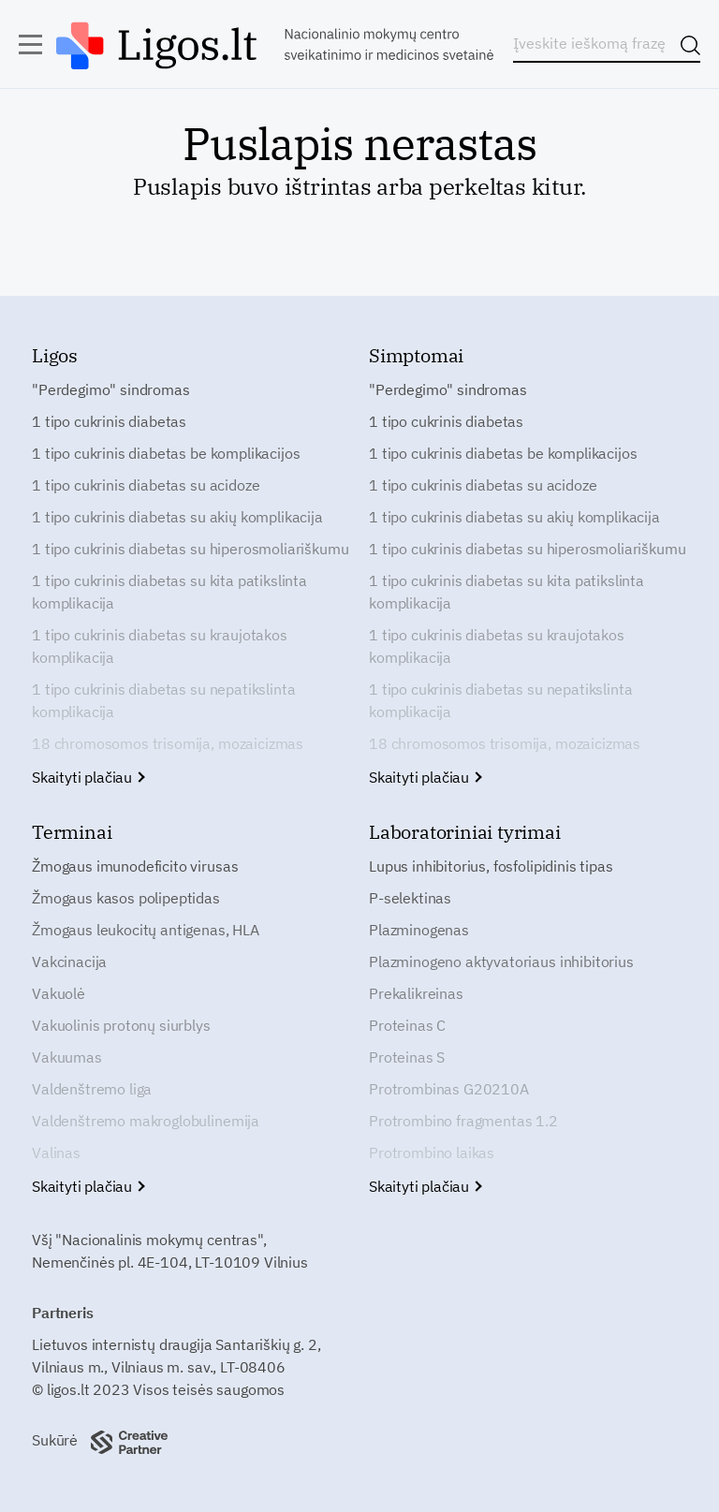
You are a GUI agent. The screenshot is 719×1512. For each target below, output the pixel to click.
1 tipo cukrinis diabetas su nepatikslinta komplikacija (163, 700)
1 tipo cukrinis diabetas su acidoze (145, 485)
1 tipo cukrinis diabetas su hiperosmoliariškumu (190, 548)
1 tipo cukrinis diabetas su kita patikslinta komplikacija (169, 591)
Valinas (56, 1152)
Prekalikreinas (416, 993)
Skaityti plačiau (87, 777)
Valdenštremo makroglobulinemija (145, 1120)
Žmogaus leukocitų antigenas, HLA (145, 929)
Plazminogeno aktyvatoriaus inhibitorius (501, 961)
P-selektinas (410, 897)
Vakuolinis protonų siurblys (121, 1025)
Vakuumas (67, 1057)
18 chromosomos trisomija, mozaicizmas (167, 743)
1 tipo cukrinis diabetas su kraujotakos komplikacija (159, 646)
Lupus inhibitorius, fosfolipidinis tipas (491, 866)
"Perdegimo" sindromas (111, 389)
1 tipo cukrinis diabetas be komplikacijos (166, 453)
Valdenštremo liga (92, 1088)
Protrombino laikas (431, 1152)
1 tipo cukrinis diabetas (109, 421)
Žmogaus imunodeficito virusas (135, 866)
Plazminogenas (419, 929)
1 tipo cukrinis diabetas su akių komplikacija (177, 516)
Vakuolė (58, 993)
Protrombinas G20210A (449, 1088)
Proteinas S (407, 1057)
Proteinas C (407, 1025)
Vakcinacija (69, 961)
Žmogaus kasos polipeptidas (126, 897)
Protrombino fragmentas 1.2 (463, 1120)
